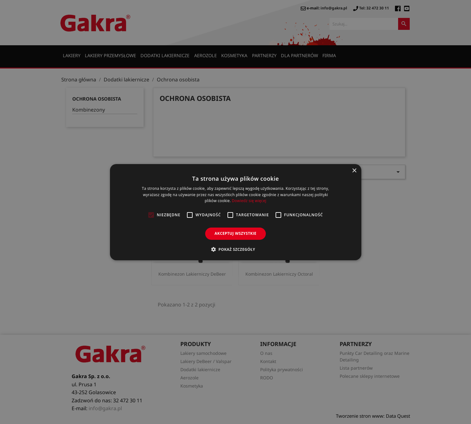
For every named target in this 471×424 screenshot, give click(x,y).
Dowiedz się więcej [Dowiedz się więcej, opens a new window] (249, 200)
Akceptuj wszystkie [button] (235, 233)
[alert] (235, 212)
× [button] (354, 170)
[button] (235, 249)
